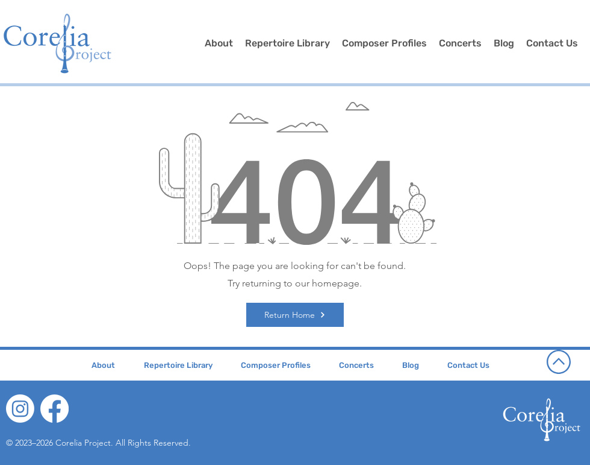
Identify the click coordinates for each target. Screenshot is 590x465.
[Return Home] (295, 315)
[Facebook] (54, 408)
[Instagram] (20, 408)
